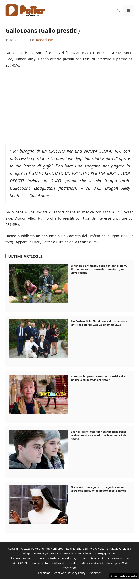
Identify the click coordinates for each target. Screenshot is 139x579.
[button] (118, 10)
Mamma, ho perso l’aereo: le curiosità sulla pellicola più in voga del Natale (98, 378)
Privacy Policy (76, 573)
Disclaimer (94, 573)
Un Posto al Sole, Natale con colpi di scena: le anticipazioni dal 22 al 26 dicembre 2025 (99, 322)
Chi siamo (44, 573)
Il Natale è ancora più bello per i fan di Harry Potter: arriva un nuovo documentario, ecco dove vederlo (99, 269)
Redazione (59, 573)
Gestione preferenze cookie (124, 575)
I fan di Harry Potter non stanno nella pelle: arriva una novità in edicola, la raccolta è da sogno (98, 435)
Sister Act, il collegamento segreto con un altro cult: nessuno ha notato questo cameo (98, 488)
